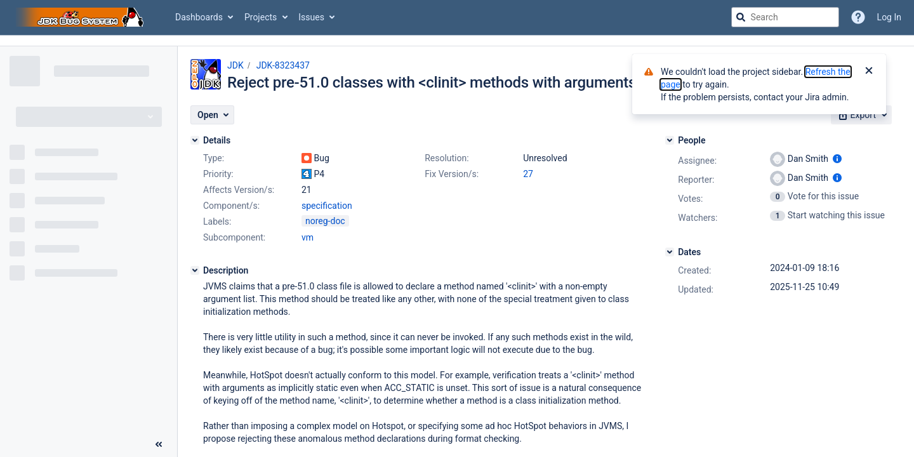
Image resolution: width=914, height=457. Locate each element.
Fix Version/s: (452, 174)
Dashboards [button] (199, 17)
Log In (889, 17)
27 (528, 174)
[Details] (194, 140)
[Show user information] (837, 159)
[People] (669, 140)
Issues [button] (311, 17)
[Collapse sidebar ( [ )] (159, 444)
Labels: (217, 221)
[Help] (858, 17)
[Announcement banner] (457, 41)
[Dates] (669, 252)
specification (326, 206)
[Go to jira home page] (81, 17)
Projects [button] (260, 17)
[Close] (869, 71)
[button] (212, 114)
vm (307, 237)
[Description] (194, 270)
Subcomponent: (234, 237)
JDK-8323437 (283, 65)
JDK (235, 65)
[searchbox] (785, 17)
